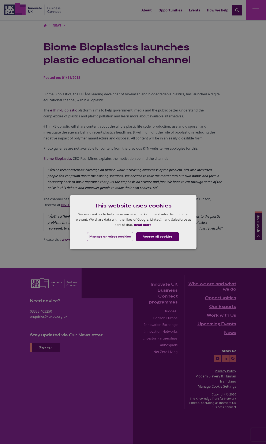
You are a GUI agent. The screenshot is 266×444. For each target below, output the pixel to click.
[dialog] (133, 222)
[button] (110, 237)
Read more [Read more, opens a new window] (142, 225)
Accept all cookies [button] (157, 237)
